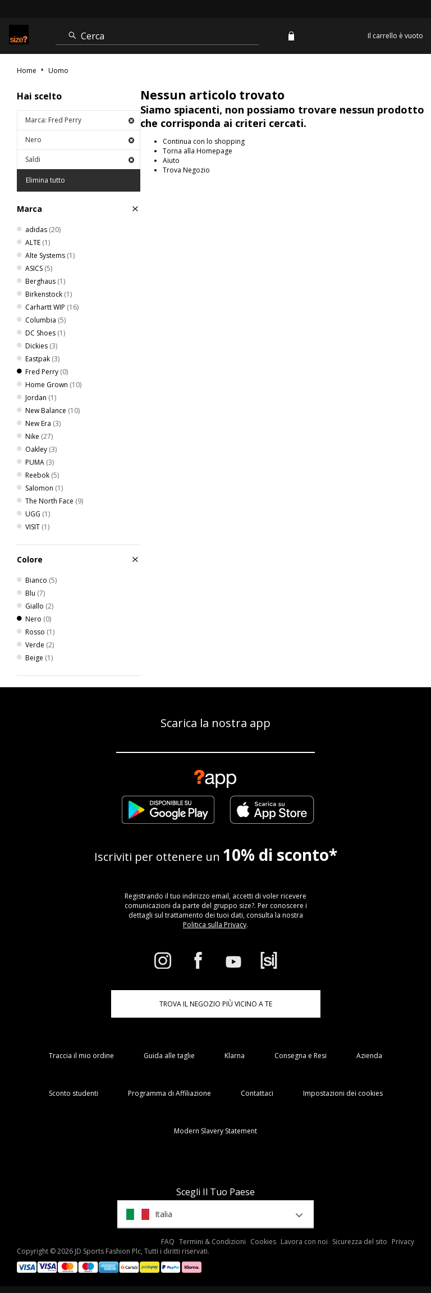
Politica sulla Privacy (214, 924)
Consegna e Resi (300, 1055)
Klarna (234, 1055)
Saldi (79, 159)
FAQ (168, 1241)
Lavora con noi (304, 1241)
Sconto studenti (73, 1093)
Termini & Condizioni (212, 1241)
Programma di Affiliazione (169, 1093)
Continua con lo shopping (204, 141)
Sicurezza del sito (359, 1241)
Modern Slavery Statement (215, 1131)
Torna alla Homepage (197, 151)
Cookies (263, 1241)
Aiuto (171, 160)
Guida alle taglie (169, 1055)
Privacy (403, 1241)
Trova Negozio (186, 170)
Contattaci (257, 1093)
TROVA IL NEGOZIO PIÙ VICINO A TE (215, 1004)
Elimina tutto (45, 180)
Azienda (369, 1055)
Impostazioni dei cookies (343, 1093)
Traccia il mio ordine (81, 1055)
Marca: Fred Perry (79, 120)
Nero (79, 139)
